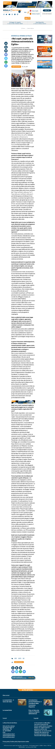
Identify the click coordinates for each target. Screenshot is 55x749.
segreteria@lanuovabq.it (9, 735)
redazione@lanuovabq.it (9, 734)
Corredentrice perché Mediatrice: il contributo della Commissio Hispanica (35, 703)
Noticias (36, 13)
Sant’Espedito (40, 22)
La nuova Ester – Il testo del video (8, 700)
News (35, 11)
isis (23, 658)
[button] (27, 18)
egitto (19, 658)
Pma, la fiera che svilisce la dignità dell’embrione (34, 711)
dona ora (47, 10)
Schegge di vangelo (15, 22)
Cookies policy (13, 741)
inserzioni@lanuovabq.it (9, 737)
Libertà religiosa (30, 28)
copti (16, 658)
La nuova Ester (7, 710)
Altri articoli (27, 690)
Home (23, 28)
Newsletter (47, 13)
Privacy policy (6, 741)
